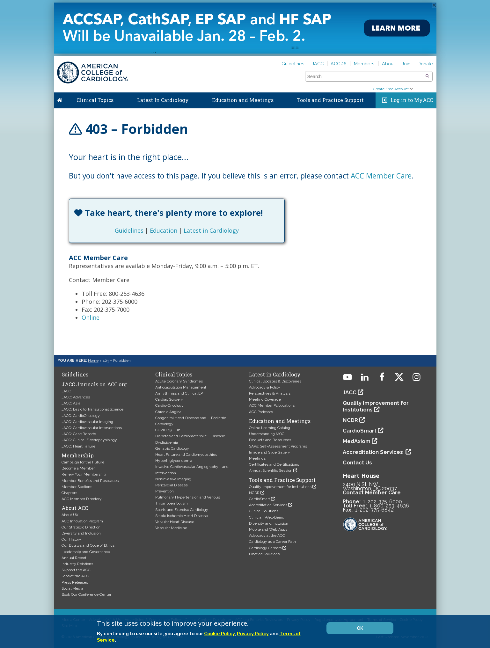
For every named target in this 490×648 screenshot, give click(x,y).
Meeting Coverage (265, 399)
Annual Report (74, 558)
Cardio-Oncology (169, 405)
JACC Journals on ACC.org (94, 384)
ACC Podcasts (261, 412)
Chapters (69, 493)
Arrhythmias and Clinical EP (179, 393)
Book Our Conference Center (86, 594)
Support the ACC (76, 570)
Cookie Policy (219, 633)
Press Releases (75, 582)
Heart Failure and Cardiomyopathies (186, 454)
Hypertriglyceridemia (173, 460)
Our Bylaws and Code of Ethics (88, 545)
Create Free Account (391, 89)
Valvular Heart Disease (174, 522)
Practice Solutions (264, 554)
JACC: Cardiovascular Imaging (87, 421)
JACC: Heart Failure (78, 446)
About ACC (75, 508)
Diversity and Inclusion (81, 533)
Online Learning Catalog (269, 428)
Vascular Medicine (171, 528)
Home (59, 98)
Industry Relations (77, 564)
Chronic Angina (168, 412)
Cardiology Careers (265, 548)
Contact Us (357, 462)
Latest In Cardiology (163, 100)
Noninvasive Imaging (173, 479)
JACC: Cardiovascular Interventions (92, 428)
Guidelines (293, 63)
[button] (427, 76)
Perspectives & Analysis (269, 393)
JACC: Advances (76, 397)
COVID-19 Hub (167, 430)
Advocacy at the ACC (267, 535)
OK (360, 628)
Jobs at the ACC (75, 576)
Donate (425, 63)
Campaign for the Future (83, 462)
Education (163, 230)
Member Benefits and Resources (90, 480)
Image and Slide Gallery (269, 452)
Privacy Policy (253, 633)
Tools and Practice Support (330, 100)
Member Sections (77, 486)
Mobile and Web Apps (268, 529)
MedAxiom (356, 441)
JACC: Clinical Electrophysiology (89, 440)
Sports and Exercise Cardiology (181, 509)
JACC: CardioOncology (81, 415)
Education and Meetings (243, 100)
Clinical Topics (95, 100)
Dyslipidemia (166, 442)
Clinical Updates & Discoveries (275, 381)
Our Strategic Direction (81, 527)
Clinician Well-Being (266, 517)
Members (364, 63)
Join (406, 63)
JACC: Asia (71, 403)
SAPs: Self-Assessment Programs (278, 446)
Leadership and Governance (86, 552)
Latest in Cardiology (211, 230)
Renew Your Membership (84, 474)
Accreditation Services (268, 505)
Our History (71, 539)
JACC (318, 63)
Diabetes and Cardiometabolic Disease (190, 436)
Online (90, 317)
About (388, 63)
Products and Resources (270, 440)
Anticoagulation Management (180, 387)
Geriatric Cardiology (172, 448)
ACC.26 (339, 63)
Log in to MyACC (412, 100)
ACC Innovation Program (82, 521)
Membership (78, 455)
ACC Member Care (381, 176)
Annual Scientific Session (270, 470)
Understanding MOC (266, 434)
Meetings (257, 458)
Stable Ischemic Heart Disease (181, 515)
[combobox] (364, 76)
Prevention (164, 491)
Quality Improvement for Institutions (280, 486)
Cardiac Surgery (169, 399)
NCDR (254, 493)
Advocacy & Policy (264, 387)
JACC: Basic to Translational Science (92, 409)
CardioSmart (259, 499)
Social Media (72, 588)
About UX (70, 515)
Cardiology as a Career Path (272, 541)
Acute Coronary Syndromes (179, 381)
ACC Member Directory (82, 499)
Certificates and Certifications (274, 464)
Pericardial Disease (171, 485)
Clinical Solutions (263, 511)
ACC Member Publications (272, 405)
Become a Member (78, 468)
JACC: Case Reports (79, 434)
